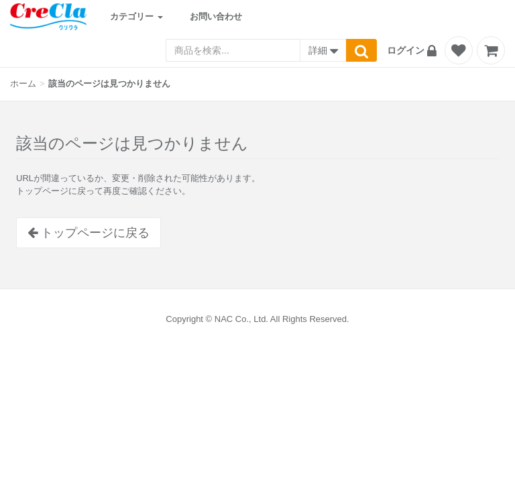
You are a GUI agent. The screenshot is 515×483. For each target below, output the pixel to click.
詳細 (323, 51)
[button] (414, 50)
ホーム (23, 83)
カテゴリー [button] (136, 16)
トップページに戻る (88, 232)
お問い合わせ (216, 16)
